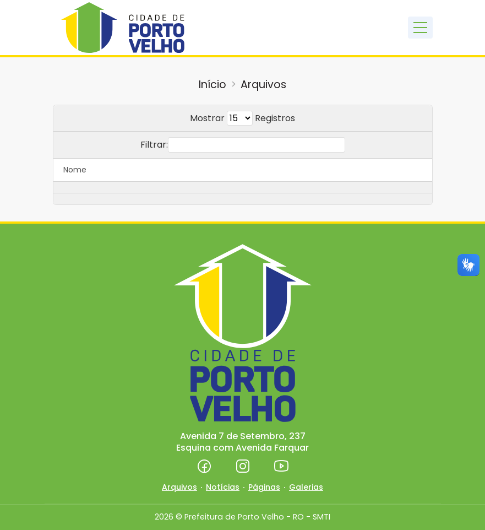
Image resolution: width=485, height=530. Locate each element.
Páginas (264, 487)
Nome (74, 169)
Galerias (306, 487)
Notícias (222, 487)
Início (212, 84)
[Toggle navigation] (420, 28)
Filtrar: (242, 145)
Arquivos (263, 84)
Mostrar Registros (242, 118)
